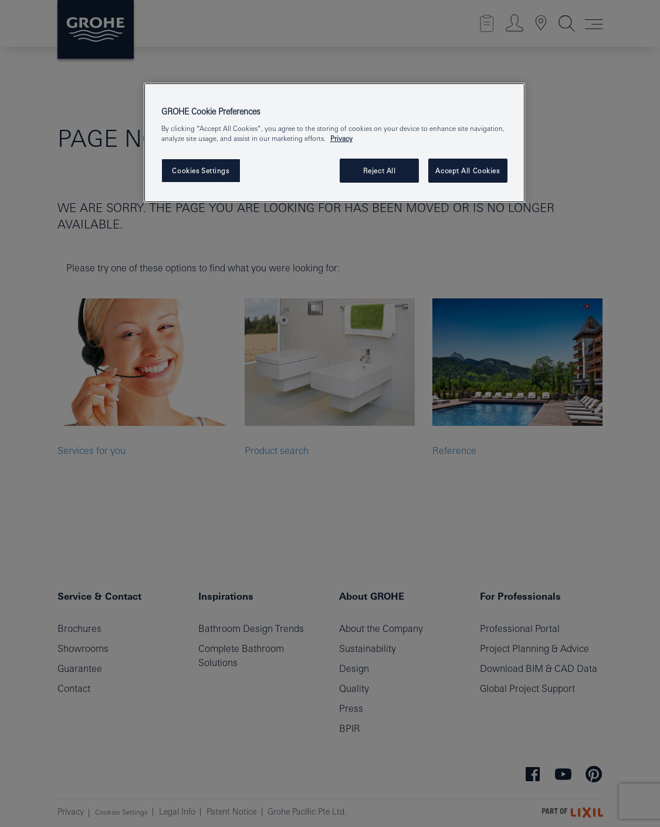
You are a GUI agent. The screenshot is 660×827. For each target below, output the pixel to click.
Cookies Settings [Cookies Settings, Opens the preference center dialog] (200, 170)
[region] (334, 143)
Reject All (379, 170)
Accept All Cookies (467, 170)
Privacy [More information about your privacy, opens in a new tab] (341, 138)
